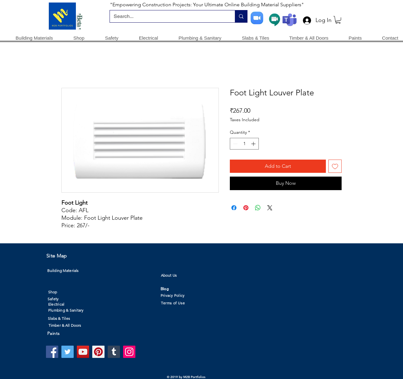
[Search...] (168, 16)
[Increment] (254, 143)
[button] (338, 20)
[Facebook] (52, 352)
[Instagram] (129, 352)
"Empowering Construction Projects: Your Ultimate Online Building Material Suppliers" (207, 5)
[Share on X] (270, 208)
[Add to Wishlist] (335, 166)
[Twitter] (67, 352)
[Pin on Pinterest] (246, 208)
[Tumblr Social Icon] (114, 352)
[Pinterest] (98, 352)
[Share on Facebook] (234, 208)
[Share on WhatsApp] (258, 208)
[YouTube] (83, 352)
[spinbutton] (244, 143)
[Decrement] (235, 143)
